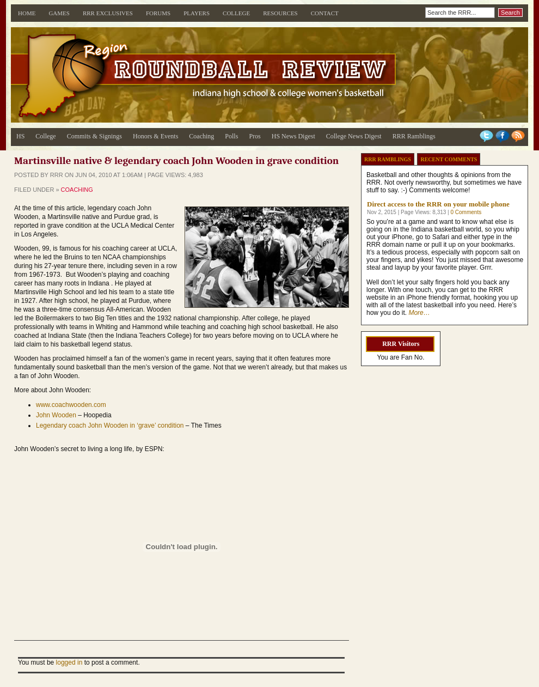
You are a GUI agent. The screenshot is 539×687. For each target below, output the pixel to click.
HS (20, 136)
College (236, 13)
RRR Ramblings (414, 136)
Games (59, 13)
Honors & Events (155, 136)
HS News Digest (293, 136)
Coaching (201, 136)
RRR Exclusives (108, 13)
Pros (254, 136)
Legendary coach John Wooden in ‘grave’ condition (110, 425)
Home (26, 13)
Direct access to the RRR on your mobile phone (438, 204)
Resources (280, 13)
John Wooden (56, 415)
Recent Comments (448, 159)
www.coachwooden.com (71, 405)
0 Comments (465, 212)
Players (196, 13)
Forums (158, 13)
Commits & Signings (94, 136)
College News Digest (354, 136)
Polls (231, 136)
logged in (69, 662)
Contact (325, 13)
